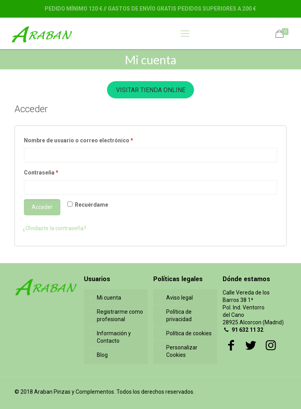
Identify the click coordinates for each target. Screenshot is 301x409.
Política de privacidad (179, 315)
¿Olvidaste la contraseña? (54, 228)
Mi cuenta (109, 297)
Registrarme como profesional (120, 315)
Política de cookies (189, 333)
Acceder (42, 207)
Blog (102, 355)
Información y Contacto (114, 337)
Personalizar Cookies (182, 351)
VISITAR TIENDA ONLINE (150, 90)
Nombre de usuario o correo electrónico (78, 140)
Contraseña (41, 172)
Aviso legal (179, 297)
